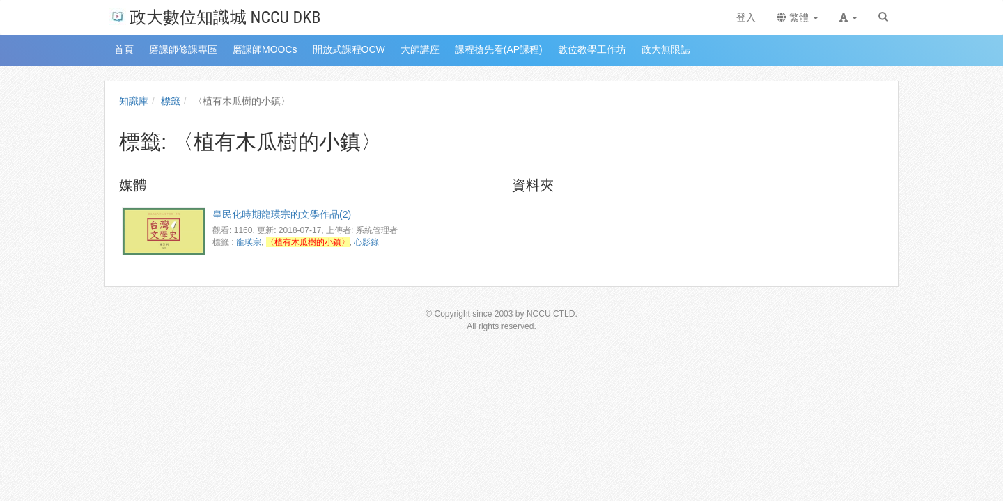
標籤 (170, 100)
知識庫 (133, 100)
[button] (848, 17)
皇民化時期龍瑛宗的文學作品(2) (281, 214)
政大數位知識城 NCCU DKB (214, 16)
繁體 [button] (797, 17)
